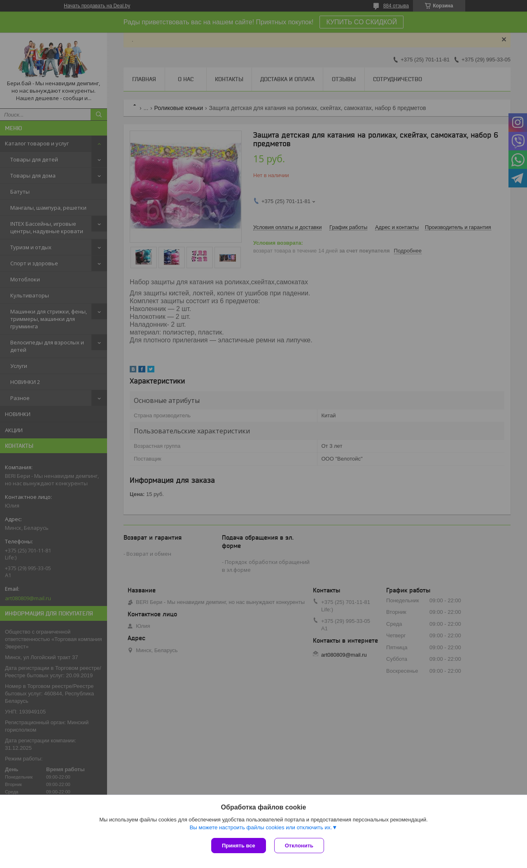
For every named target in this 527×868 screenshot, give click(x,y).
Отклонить (299, 845)
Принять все (238, 845)
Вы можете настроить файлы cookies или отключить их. (260, 827)
